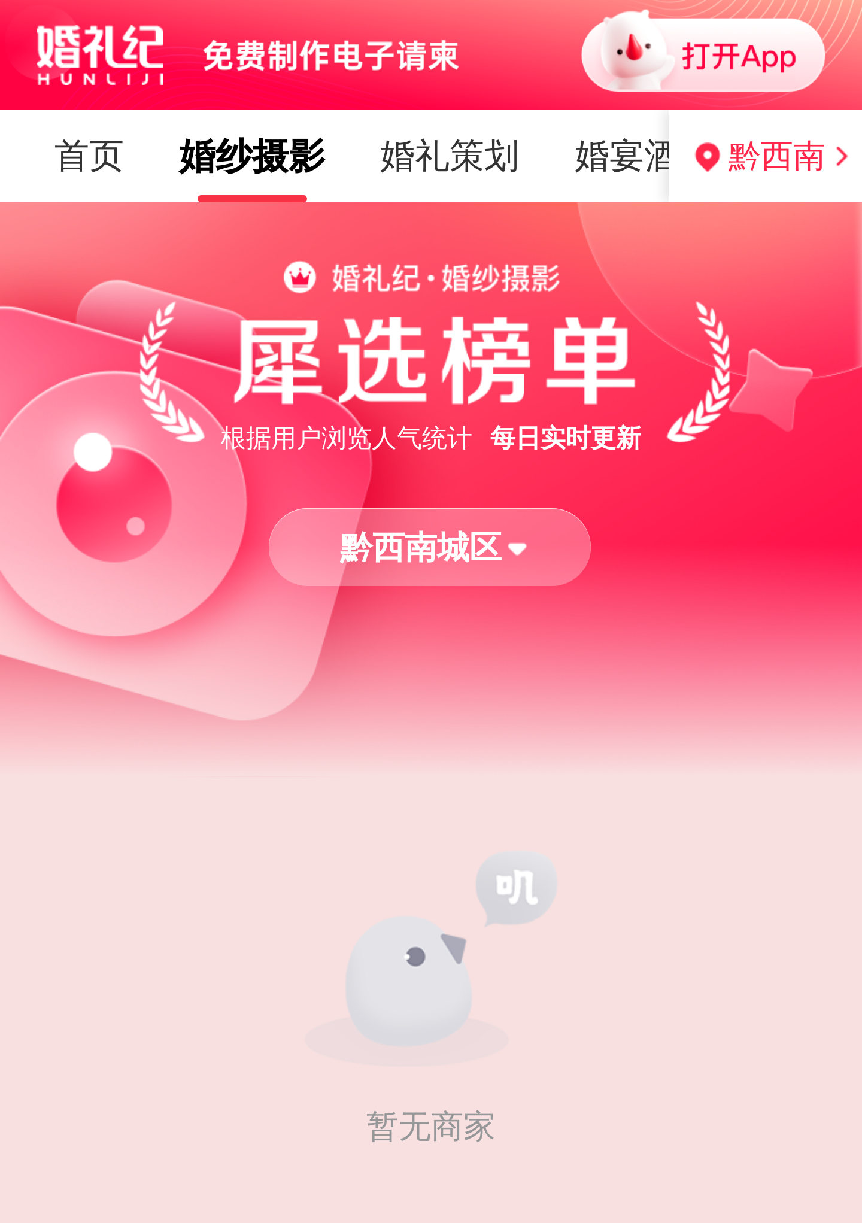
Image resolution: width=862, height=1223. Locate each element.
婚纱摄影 (82, 156)
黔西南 (777, 156)
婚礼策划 (279, 155)
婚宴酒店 (474, 155)
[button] (430, 547)
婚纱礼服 (668, 155)
